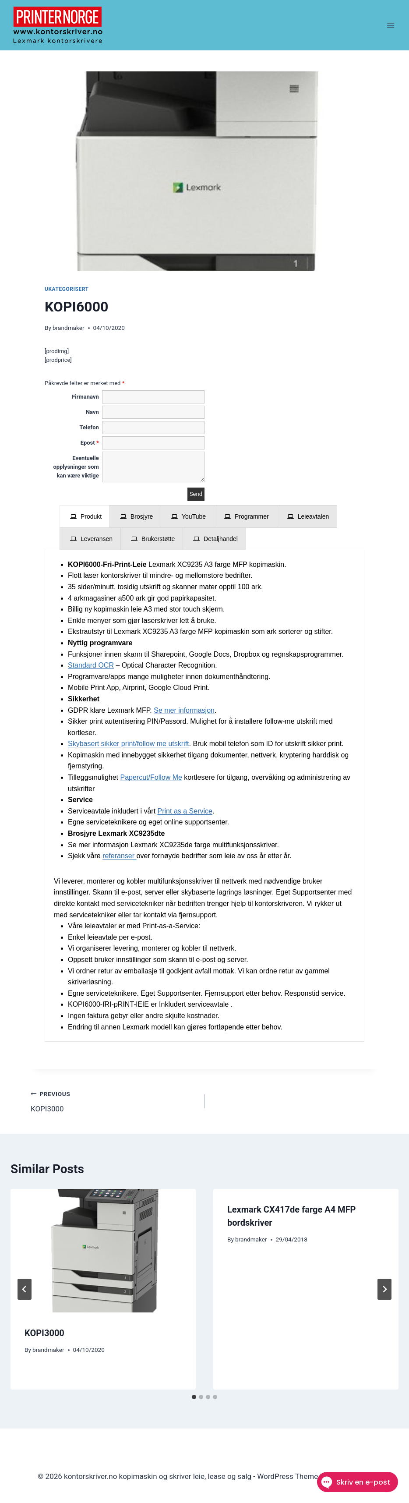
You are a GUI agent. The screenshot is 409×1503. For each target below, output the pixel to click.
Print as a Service (185, 811)
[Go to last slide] (25, 1289)
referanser (119, 855)
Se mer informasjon (184, 710)
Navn (92, 412)
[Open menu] (390, 25)
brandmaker (68, 327)
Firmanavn (85, 396)
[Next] (384, 1289)
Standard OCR (91, 665)
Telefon (89, 427)
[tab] (85, 516)
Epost (90, 442)
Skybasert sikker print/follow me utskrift (128, 743)
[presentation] (85, 516)
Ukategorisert (67, 289)
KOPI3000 (114, 1101)
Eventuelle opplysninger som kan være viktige (76, 467)
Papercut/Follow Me (151, 777)
